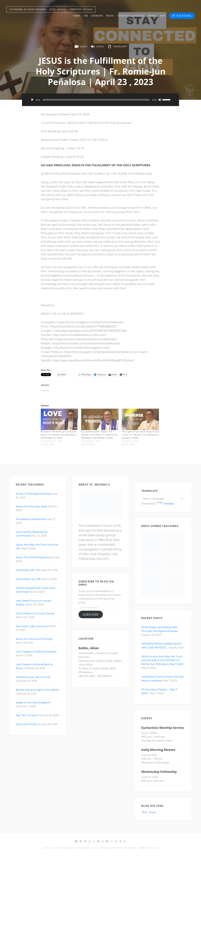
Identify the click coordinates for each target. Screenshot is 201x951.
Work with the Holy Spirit (31, 506)
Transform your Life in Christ (33, 677)
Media (110, 15)
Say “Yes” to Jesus (27, 715)
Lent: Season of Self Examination (36, 651)
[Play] (32, 99)
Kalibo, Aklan (89, 648)
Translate (165, 503)
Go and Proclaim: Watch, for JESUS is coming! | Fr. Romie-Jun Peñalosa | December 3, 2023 (99, 434)
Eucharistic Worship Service (162, 728)
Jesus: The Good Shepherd (32, 557)
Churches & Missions (131, 15)
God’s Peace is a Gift (28, 579)
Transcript (117, 46)
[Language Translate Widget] (163, 499)
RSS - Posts (148, 812)
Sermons (97, 15)
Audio (97, 46)
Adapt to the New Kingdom (33, 702)
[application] (100, 100)
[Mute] (159, 99)
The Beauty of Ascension (31, 519)
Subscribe (91, 614)
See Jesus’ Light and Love (32, 626)
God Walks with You (28, 570)
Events (152, 15)
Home (76, 15)
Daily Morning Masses (158, 750)
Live (85, 15)
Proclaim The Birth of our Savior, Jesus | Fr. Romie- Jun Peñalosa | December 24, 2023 (59, 434)
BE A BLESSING (182, 15)
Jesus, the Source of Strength (34, 638)
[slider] (96, 100)
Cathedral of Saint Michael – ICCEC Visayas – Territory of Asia (50, 9)
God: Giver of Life (26, 724)
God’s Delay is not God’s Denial (35, 613)
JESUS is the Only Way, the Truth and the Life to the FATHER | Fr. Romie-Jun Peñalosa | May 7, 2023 (162, 660)
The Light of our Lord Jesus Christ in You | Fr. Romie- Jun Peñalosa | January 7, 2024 (140, 434)
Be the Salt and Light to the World (37, 689)
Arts (163, 15)
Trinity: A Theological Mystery (34, 493)
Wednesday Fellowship (159, 772)
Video (80, 46)
